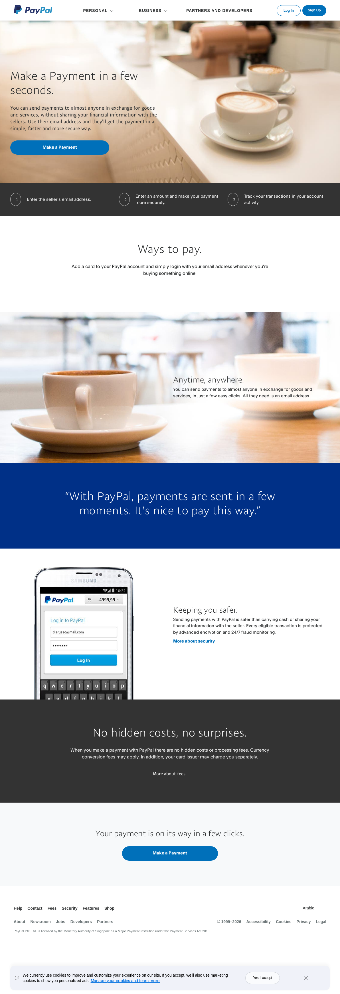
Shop (109, 908)
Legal (321, 921)
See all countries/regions (321, 909)
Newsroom (40, 921)
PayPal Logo (33, 9)
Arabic (308, 908)
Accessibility (258, 921)
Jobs (60, 921)
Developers (81, 921)
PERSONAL (95, 10)
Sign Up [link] (314, 10)
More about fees (169, 773)
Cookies (283, 921)
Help (18, 908)
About (19, 921)
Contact (34, 908)
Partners (105, 921)
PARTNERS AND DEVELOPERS (219, 10)
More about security (194, 641)
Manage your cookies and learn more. (125, 984)
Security (69, 908)
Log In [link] (289, 11)
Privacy (304, 921)
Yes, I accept (262, 982)
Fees (51, 908)
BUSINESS (150, 10)
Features (91, 908)
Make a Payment (59, 147)
